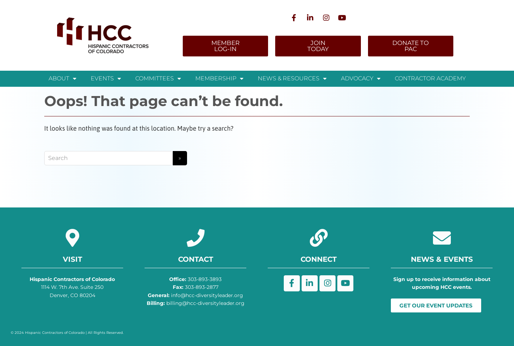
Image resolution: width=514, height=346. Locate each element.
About (62, 78)
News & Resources (292, 78)
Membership (219, 78)
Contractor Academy (430, 78)
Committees (158, 78)
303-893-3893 (195, 279)
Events (106, 78)
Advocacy (361, 78)
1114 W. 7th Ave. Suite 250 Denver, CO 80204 (72, 287)
